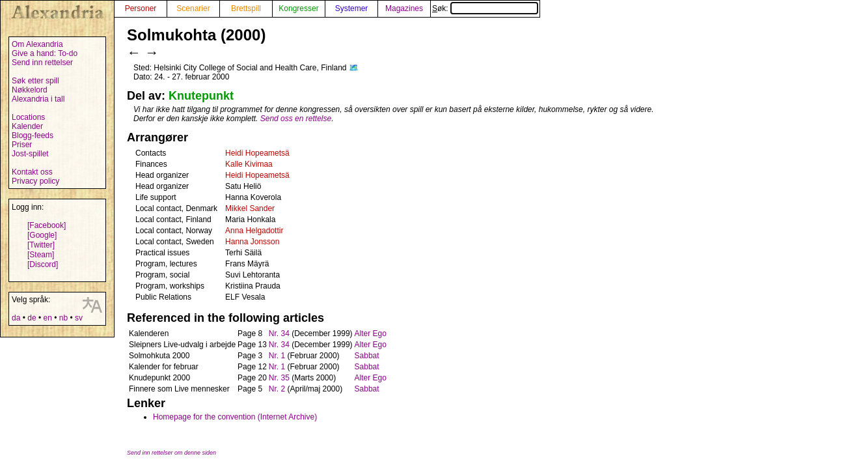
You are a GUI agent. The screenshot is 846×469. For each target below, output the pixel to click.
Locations (28, 117)
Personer (141, 8)
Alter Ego (371, 333)
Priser (22, 144)
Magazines (404, 8)
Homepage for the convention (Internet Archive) (235, 416)
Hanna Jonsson (252, 241)
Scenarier (193, 8)
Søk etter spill (35, 80)
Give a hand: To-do (44, 53)
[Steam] (40, 254)
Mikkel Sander (250, 208)
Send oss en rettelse (295, 118)
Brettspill (246, 8)
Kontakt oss (32, 172)
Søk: (485, 8)
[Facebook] (46, 225)
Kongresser (298, 8)
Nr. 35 (279, 377)
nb (63, 317)
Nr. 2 (277, 388)
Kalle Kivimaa (249, 164)
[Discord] (42, 264)
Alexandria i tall (38, 99)
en (47, 317)
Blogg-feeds (32, 135)
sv (79, 317)
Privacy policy (35, 181)
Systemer (351, 8)
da (16, 317)
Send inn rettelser (42, 62)
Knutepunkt (201, 95)
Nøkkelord (30, 89)
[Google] (42, 235)
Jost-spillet (30, 153)
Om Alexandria (37, 44)
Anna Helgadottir (254, 230)
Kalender (27, 126)
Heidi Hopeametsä (257, 153)
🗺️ (354, 67)
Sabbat (367, 355)
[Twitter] (41, 244)
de (31, 317)
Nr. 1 (277, 355)
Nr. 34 (279, 333)
